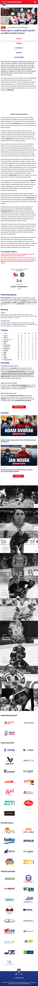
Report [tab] (19, 38)
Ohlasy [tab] (19, 43)
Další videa (18, 476)
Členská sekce (19, 977)
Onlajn (19, 52)
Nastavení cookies (25, 983)
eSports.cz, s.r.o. (26, 982)
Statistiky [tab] (19, 48)
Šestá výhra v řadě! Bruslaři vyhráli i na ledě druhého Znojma (18, 258)
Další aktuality (19, 407)
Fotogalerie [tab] (19, 57)
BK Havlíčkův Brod (14, 2)
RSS (19, 983)
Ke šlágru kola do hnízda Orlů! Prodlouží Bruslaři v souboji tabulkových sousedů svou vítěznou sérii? (17, 254)
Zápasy (3, 27)
